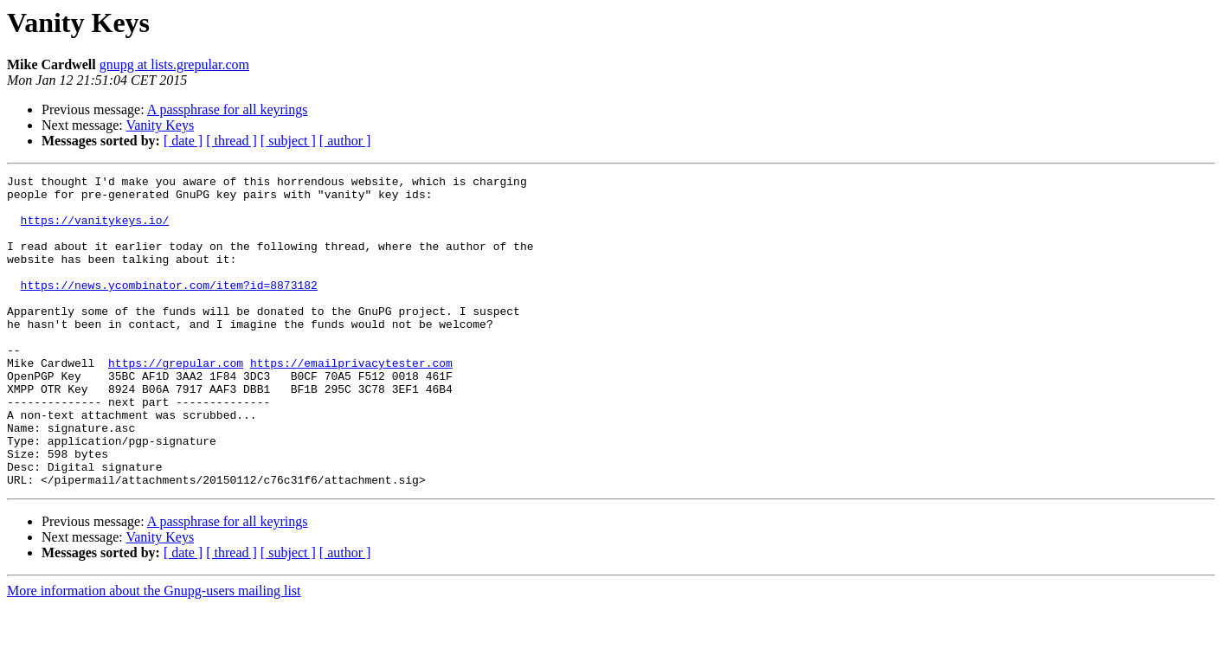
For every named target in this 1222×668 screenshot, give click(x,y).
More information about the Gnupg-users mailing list (154, 653)
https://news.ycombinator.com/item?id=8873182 (169, 308)
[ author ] (345, 140)
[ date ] (183, 140)
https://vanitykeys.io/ (95, 230)
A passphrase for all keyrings (227, 109)
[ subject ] (288, 140)
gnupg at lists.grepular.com (174, 64)
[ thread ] (231, 140)
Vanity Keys (159, 125)
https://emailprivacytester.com (351, 401)
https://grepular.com (175, 401)
